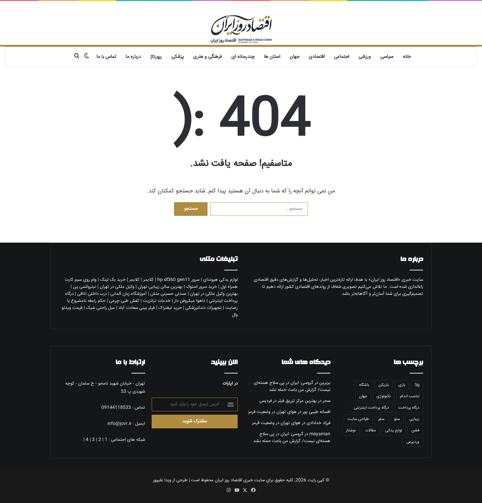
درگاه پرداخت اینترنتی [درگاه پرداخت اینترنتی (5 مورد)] (371, 408)
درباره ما (133, 57)
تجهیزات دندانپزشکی (203, 308)
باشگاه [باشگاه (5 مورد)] (364, 385)
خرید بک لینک (113, 279)
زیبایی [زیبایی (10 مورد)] (414, 419)
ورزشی (364, 57)
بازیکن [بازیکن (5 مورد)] (384, 385)
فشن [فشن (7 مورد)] (415, 430)
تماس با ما (106, 57)
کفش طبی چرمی (124, 301)
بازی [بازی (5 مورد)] (401, 385)
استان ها (272, 57)
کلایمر (148, 279)
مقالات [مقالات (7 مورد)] (370, 430)
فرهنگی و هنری (207, 57)
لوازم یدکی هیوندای (220, 279)
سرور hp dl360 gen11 (178, 279)
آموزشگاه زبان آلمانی (128, 293)
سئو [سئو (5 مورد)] (397, 419)
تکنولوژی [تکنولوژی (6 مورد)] (384, 396)
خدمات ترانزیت (156, 301)
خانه (407, 57)
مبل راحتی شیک (100, 308)
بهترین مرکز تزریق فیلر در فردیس (288, 401)
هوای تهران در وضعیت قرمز (272, 412)
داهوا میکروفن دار (189, 301)
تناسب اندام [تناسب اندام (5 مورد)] (409, 396)
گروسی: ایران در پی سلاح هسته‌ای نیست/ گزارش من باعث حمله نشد (292, 386)
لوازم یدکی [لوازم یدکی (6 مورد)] (393, 430)
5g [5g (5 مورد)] (417, 385)
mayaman (319, 434)
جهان (294, 57)
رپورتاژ (156, 57)
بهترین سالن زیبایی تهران (160, 286)
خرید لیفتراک (170, 308)
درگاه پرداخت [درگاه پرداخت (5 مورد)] (408, 408)
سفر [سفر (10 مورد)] (381, 419)
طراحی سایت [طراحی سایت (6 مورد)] (358, 419)
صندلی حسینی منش (168, 293)
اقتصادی (317, 57)
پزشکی (177, 57)
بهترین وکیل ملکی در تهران (214, 293)
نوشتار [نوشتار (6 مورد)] (351, 430)
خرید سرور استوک (201, 286)
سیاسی (386, 57)
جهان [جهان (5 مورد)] (363, 396)
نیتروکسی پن (84, 286)
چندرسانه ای (242, 57)
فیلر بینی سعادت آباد (136, 308)
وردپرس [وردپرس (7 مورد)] (412, 442)
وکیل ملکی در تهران (117, 286)
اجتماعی (341, 57)
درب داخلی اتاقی (92, 293)
